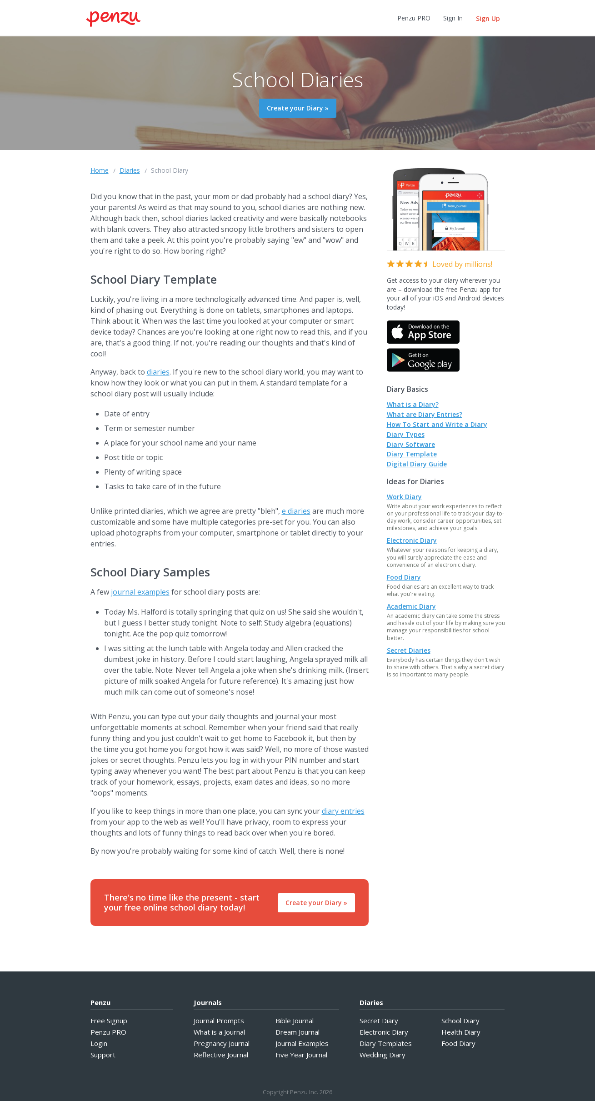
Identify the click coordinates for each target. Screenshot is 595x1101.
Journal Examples (302, 1043)
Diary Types (406, 434)
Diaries (130, 170)
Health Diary (460, 1031)
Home (99, 170)
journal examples (140, 592)
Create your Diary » (298, 108)
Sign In (453, 18)
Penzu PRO (413, 18)
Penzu (100, 1002)
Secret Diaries (408, 650)
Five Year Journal (301, 1054)
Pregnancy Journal (222, 1043)
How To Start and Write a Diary (437, 424)
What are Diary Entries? (424, 414)
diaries (158, 372)
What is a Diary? (413, 404)
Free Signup (108, 1020)
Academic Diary (411, 606)
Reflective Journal (221, 1054)
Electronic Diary (412, 540)
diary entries (343, 811)
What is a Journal (219, 1031)
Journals (208, 1002)
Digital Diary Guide (417, 464)
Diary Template (412, 454)
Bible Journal (294, 1020)
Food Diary (404, 577)
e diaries (296, 511)
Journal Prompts (219, 1020)
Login (98, 1043)
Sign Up (488, 18)
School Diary (169, 170)
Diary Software (411, 444)
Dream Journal (297, 1031)
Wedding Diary (382, 1054)
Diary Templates (386, 1043)
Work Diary (404, 496)
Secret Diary (379, 1020)
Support (102, 1054)
